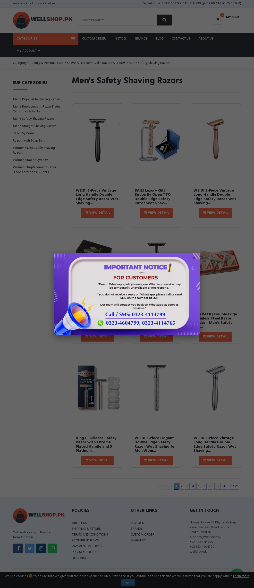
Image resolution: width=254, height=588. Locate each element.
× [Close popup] (194, 258)
